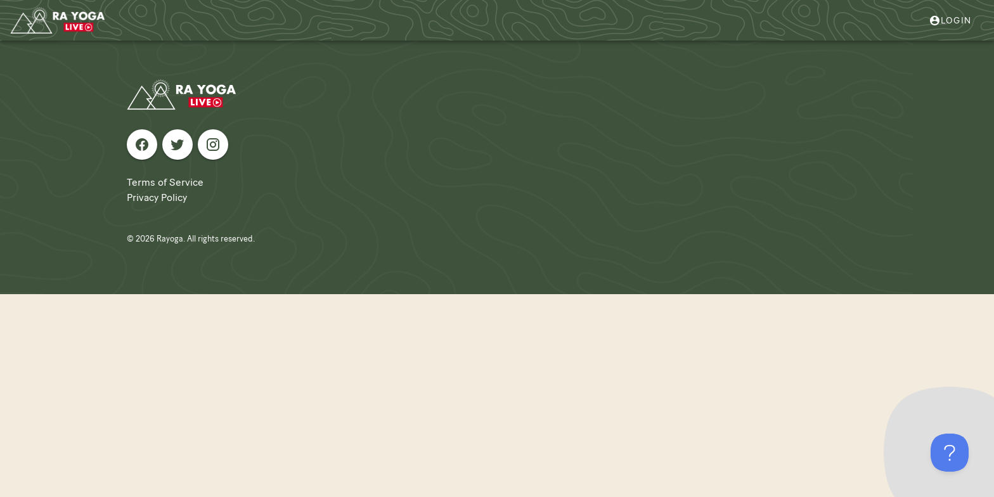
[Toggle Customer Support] (950, 453)
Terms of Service (165, 182)
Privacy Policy (157, 197)
